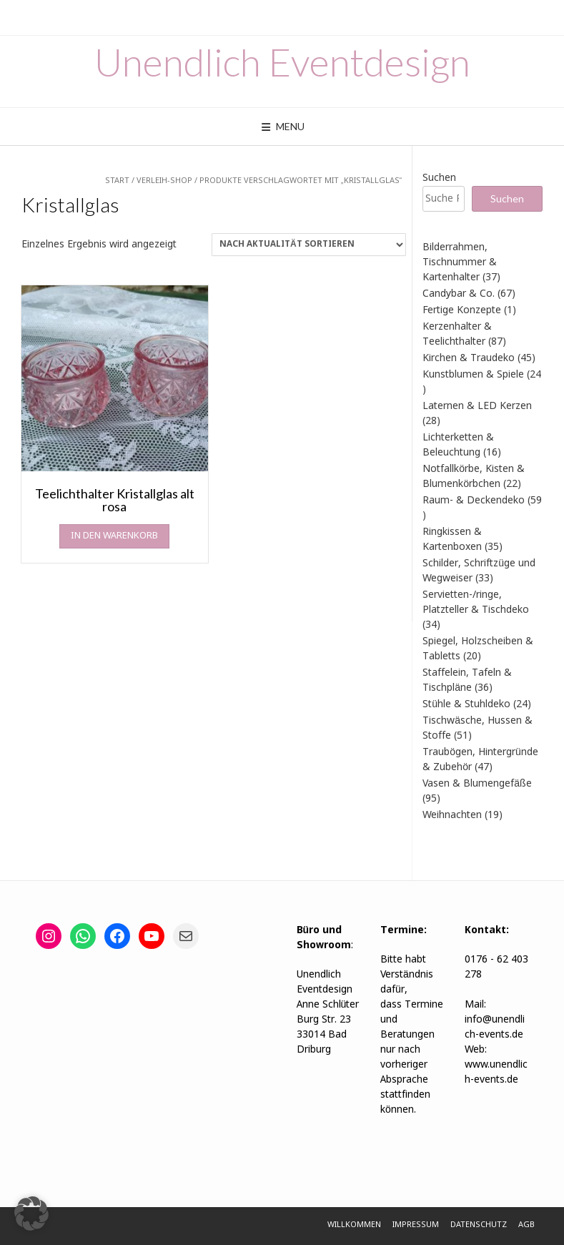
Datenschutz (478, 1225)
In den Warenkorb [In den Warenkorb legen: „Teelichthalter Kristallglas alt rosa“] (114, 536)
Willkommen (354, 1225)
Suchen (439, 178)
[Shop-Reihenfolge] (309, 244)
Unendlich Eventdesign (282, 62)
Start (117, 181)
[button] (31, 1213)
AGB (526, 1225)
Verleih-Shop (164, 181)
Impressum (415, 1225)
